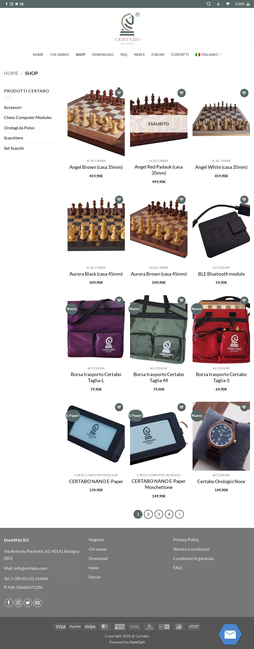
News (139, 54)
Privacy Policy (186, 539)
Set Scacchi (14, 148)
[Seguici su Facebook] (6, 4)
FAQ (124, 54)
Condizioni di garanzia (193, 558)
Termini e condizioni (191, 548)
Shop (80, 54)
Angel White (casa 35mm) (221, 167)
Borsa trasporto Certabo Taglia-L (96, 377)
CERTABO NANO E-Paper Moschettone (159, 484)
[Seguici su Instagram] (11, 4)
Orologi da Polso (19, 127)
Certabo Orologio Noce (221, 481)
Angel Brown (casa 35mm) (96, 167)
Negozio (96, 539)
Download (103, 54)
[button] (218, 4)
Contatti (180, 54)
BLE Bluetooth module (221, 274)
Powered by (127, 642)
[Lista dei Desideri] (228, 4)
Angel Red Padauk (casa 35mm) (159, 170)
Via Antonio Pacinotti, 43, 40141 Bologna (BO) (41, 554)
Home (38, 54)
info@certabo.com (30, 568)
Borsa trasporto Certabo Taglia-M (158, 377)
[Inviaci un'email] (21, 4)
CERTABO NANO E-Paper (96, 481)
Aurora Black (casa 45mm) (96, 274)
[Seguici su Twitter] (16, 4)
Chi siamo (59, 54)
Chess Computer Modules (28, 117)
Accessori (12, 107)
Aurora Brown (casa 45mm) (159, 274)
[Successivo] (179, 514)
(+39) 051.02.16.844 (29, 578)
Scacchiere (13, 137)
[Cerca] (209, 4)
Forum (157, 54)
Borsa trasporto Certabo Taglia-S (221, 377)
